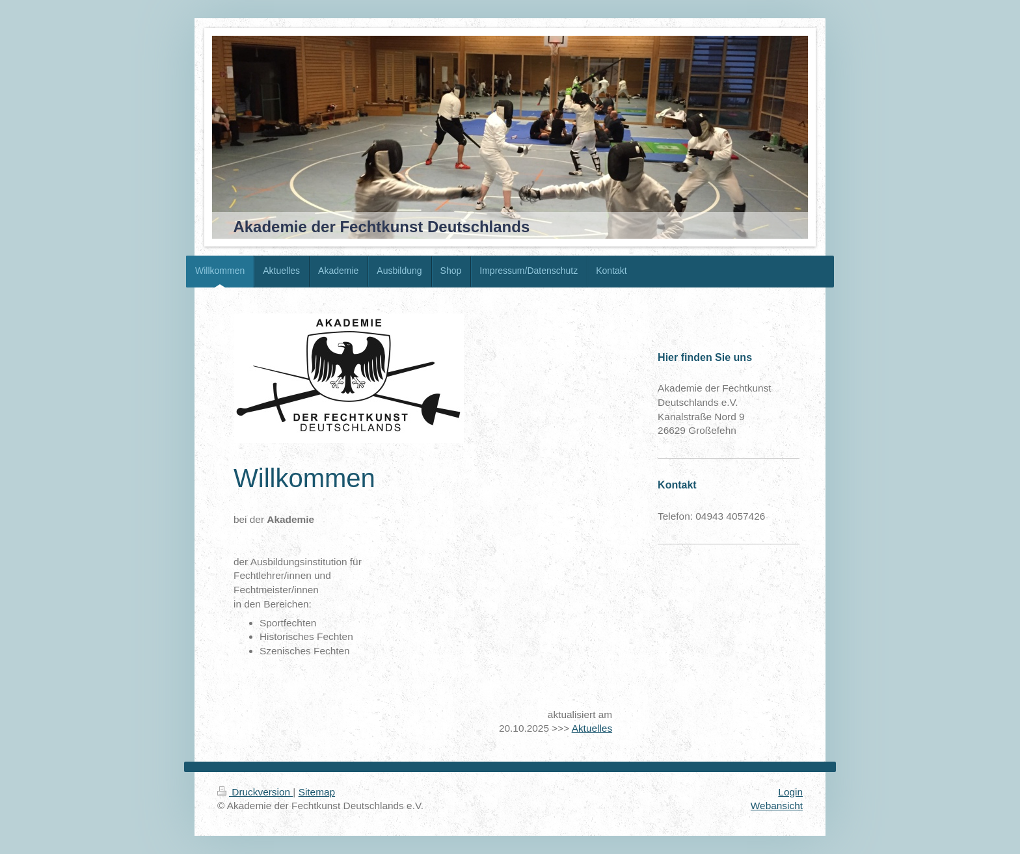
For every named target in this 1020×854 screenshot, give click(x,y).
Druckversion (255, 791)
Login (790, 791)
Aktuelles (592, 728)
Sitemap (317, 791)
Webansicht (777, 805)
